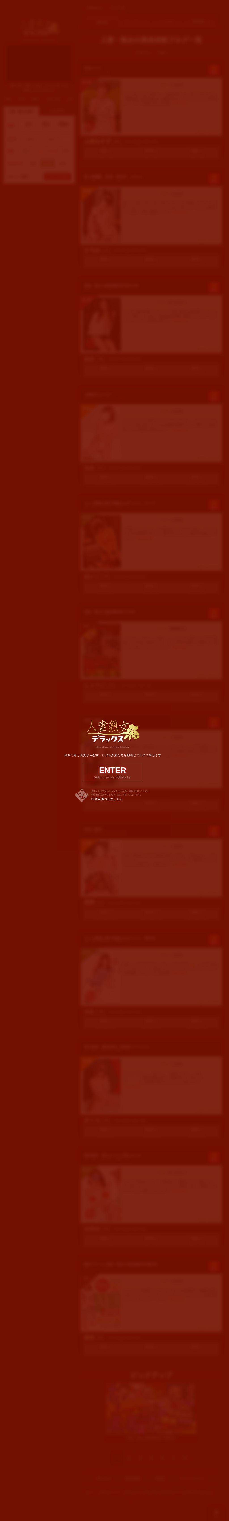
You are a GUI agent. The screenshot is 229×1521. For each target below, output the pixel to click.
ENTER (113, 775)
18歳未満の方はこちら (107, 802)
